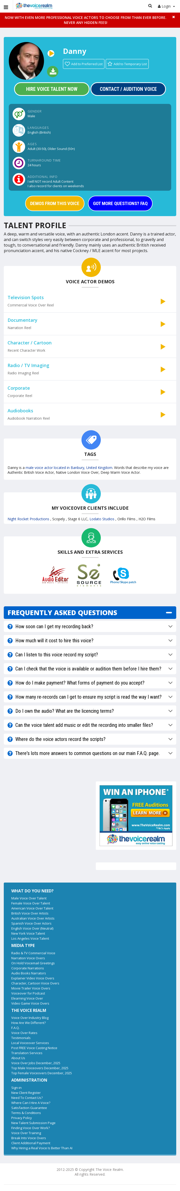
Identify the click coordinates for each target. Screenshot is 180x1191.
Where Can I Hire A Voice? (30, 1102)
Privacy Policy (21, 1118)
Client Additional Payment (30, 1143)
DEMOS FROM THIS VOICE (54, 203)
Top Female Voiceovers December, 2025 (41, 1073)
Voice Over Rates (24, 1032)
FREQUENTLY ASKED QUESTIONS (62, 612)
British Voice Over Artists (30, 913)
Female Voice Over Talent (30, 903)
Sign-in (16, 1087)
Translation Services (26, 1053)
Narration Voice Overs (28, 958)
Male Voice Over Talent (29, 898)
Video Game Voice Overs (30, 1003)
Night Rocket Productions (29, 519)
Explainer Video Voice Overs (32, 978)
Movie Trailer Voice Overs (30, 988)
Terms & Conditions (26, 1112)
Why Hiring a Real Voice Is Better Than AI (41, 1148)
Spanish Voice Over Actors (31, 923)
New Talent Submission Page (33, 1123)
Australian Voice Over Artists (33, 918)
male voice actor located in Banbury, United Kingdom (69, 467)
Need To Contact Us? (27, 1097)
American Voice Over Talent (32, 908)
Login (166, 6)
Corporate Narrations (27, 968)
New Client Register (26, 1092)
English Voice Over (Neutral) (32, 928)
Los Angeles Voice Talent (30, 938)
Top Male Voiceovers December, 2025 (39, 1068)
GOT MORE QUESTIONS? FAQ (120, 203)
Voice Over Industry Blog (30, 1017)
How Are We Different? (28, 1022)
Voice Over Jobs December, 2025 (35, 1063)
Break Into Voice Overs (28, 1138)
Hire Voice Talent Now (51, 89)
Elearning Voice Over (27, 998)
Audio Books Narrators (28, 973)
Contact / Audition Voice (128, 89)
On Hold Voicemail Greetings (33, 963)
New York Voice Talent (28, 933)
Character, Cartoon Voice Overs (35, 983)
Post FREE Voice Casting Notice (34, 1048)
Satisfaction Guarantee (29, 1107)
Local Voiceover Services (30, 1043)
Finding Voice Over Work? (30, 1128)
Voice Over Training (26, 1133)
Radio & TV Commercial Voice (33, 953)
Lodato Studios (102, 519)
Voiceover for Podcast (28, 993)
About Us (18, 1058)
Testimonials (21, 1038)
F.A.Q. (15, 1027)
